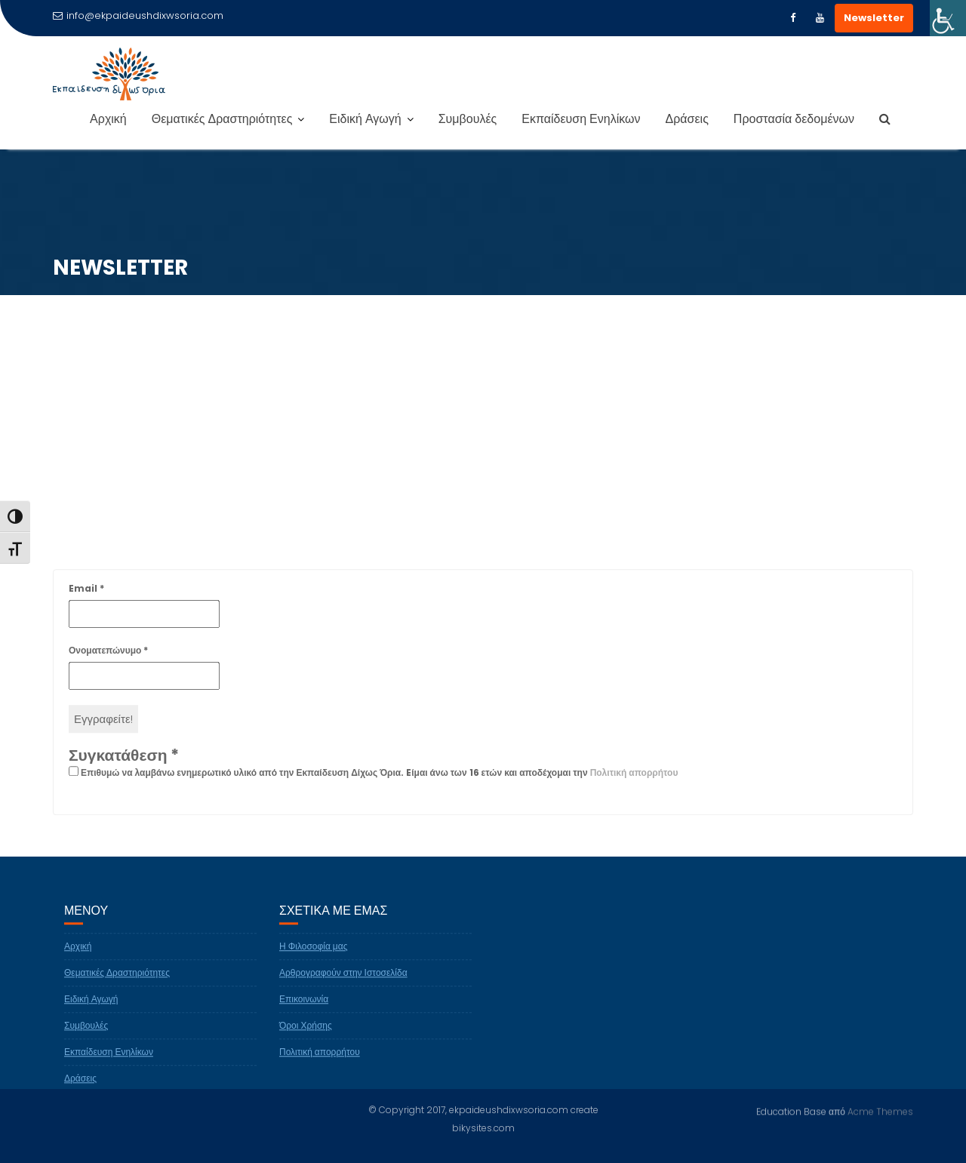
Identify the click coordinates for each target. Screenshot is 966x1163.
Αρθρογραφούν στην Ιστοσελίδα (343, 980)
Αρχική (108, 119)
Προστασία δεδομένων (794, 119)
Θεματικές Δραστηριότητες (222, 119)
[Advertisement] (483, 423)
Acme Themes (880, 1110)
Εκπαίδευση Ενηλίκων (580, 119)
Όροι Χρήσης (305, 1033)
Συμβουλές (467, 119)
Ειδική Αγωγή (365, 119)
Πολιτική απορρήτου (634, 780)
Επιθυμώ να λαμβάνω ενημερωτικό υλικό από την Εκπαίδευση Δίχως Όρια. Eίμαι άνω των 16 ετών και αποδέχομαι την (373, 780)
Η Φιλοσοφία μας (313, 954)
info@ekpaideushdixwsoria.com (138, 15)
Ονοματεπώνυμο (108, 658)
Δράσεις (687, 119)
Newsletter (874, 18)
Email (86, 596)
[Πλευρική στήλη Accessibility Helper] (948, 18)
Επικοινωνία (303, 1007)
